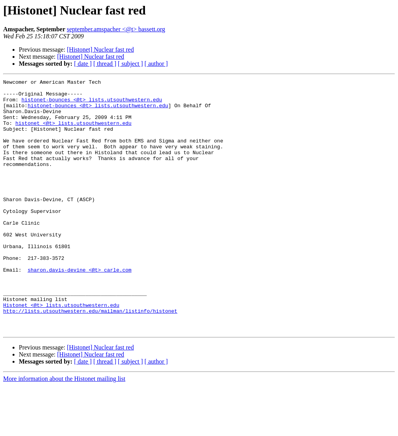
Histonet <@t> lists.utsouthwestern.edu (61, 350)
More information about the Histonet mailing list (64, 429)
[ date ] (83, 63)
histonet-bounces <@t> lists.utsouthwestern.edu (92, 104)
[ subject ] (130, 63)
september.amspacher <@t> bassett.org (116, 29)
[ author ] (156, 63)
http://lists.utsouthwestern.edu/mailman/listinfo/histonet (90, 357)
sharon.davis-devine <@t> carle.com (79, 308)
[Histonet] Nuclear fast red (100, 49)
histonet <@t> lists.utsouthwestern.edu (73, 132)
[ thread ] (104, 63)
